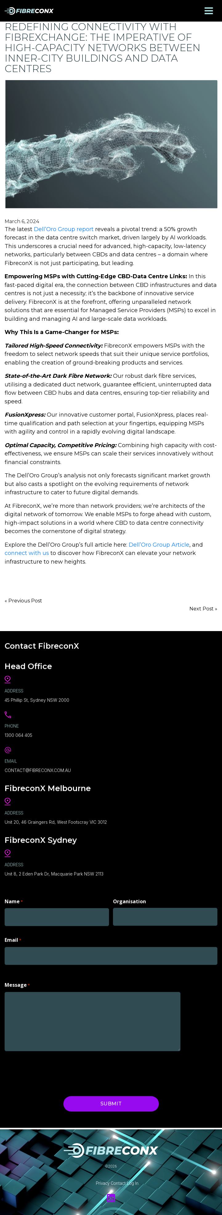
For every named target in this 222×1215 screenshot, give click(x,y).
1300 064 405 (18, 734)
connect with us (27, 553)
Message (17, 984)
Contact (118, 1183)
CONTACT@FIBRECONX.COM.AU (38, 769)
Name (14, 900)
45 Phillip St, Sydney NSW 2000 (37, 699)
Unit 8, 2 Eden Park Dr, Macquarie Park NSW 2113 (54, 872)
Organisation (129, 900)
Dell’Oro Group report (64, 229)
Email (13, 939)
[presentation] (51, 1074)
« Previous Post (23, 601)
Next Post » (203, 609)
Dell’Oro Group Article (159, 544)
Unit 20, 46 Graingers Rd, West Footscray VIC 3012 (56, 821)
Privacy (102, 1183)
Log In (133, 1183)
